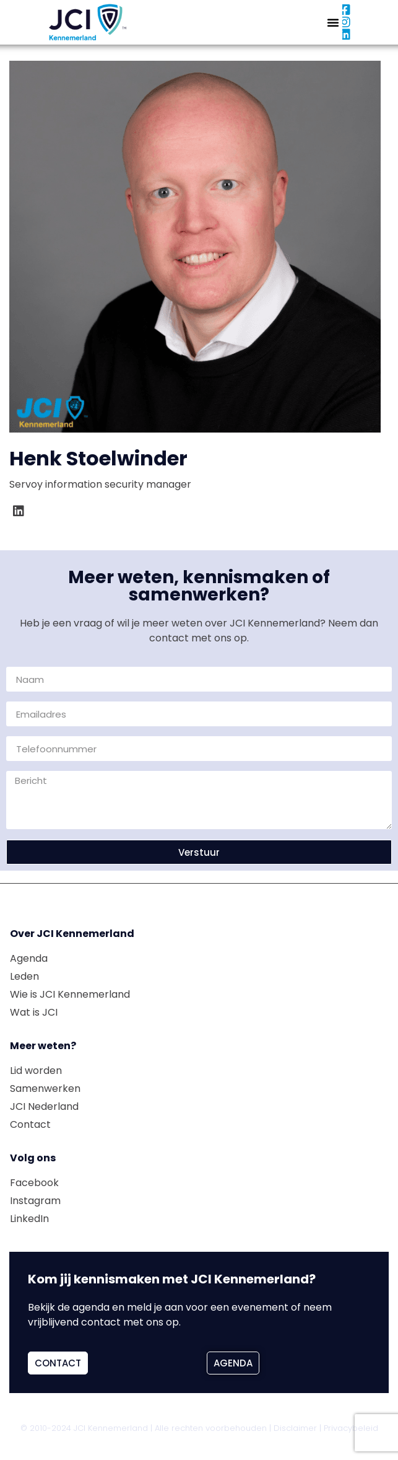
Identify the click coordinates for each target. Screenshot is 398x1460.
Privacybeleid (351, 1428)
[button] (333, 22)
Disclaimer (295, 1428)
